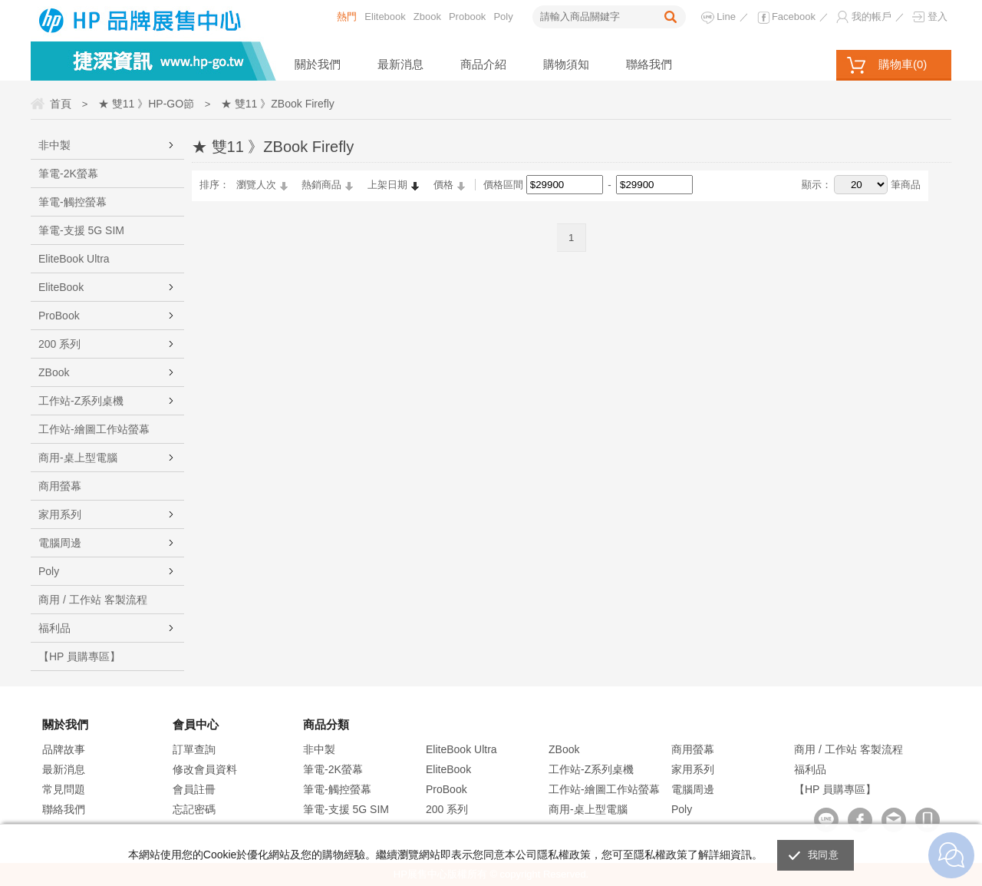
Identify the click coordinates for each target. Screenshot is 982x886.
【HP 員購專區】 (79, 656)
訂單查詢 (194, 749)
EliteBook (61, 287)
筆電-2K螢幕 (68, 173)
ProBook (59, 315)
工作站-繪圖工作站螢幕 (94, 429)
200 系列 (59, 344)
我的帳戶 (871, 16)
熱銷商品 (321, 184)
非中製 (54, 145)
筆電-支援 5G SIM (81, 230)
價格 (443, 184)
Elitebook (384, 16)
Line (726, 16)
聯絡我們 (649, 64)
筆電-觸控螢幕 (72, 202)
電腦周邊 (59, 543)
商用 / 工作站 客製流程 (92, 599)
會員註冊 (194, 789)
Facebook (794, 16)
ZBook (53, 372)
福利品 (54, 628)
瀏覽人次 (256, 184)
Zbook (427, 16)
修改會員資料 (205, 769)
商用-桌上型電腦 (77, 457)
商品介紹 (483, 64)
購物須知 (566, 64)
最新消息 (400, 64)
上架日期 (387, 184)
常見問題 (63, 789)
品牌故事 (63, 749)
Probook (467, 16)
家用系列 (59, 514)
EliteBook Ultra (74, 259)
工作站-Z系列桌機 (81, 401)
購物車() (902, 64)
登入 (937, 16)
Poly (502, 16)
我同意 (823, 855)
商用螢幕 (59, 486)
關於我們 (318, 64)
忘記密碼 (194, 809)
